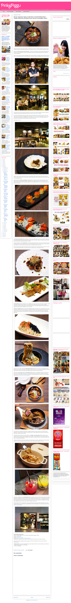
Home (4, 11)
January (4, 231)
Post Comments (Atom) (33, 600)
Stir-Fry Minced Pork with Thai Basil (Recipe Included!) (8, 79)
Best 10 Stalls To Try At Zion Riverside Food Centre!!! (8, 107)
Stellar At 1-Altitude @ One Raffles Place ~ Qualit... (5, 220)
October (4, 170)
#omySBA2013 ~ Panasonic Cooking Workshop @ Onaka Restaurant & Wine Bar (6, 137)
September (5, 171)
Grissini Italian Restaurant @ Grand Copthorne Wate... (5, 210)
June (4, 225)
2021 (3, 160)
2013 (3, 235)
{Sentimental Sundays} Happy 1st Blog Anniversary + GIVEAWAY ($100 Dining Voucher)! (6, 59)
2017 (3, 165)
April (4, 227)
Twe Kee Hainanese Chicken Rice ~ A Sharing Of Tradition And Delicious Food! (8, 117)
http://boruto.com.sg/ (20, 537)
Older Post (48, 597)
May (4, 226)
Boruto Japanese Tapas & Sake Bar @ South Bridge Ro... (5, 182)
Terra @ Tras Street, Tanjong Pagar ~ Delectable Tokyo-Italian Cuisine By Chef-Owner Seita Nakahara (6, 98)
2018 (3, 164)
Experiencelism (18, 11)
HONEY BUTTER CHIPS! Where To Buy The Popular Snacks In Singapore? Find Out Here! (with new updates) (6, 70)
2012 (3, 236)
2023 (3, 159)
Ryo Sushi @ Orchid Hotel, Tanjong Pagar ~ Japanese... (5, 190)
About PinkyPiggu (10, 11)
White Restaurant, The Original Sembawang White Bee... (5, 186)
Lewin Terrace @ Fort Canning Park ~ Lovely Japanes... (5, 194)
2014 (3, 234)
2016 (3, 166)
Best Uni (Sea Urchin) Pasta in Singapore (23, 375)
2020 (3, 161)
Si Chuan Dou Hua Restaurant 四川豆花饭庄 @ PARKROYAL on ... (5, 215)
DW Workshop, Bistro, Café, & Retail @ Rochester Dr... (5, 202)
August (4, 222)
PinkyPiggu (11, 5)
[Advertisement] (32, 587)
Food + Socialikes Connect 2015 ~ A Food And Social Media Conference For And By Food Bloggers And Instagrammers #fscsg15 (6, 127)
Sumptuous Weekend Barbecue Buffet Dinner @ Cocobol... (5, 174)
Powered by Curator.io (66, 73)
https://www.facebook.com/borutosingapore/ (23, 538)
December (5, 167)
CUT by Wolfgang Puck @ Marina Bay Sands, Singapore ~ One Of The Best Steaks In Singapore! (6, 88)
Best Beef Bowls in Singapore (36, 113)
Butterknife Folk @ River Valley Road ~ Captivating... (5, 197)
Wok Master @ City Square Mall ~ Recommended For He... (5, 178)
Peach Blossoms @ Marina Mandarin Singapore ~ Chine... (5, 206)
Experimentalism (26, 11)
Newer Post (16, 597)
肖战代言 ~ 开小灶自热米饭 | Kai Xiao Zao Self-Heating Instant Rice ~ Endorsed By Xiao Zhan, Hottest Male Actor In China (6, 38)
